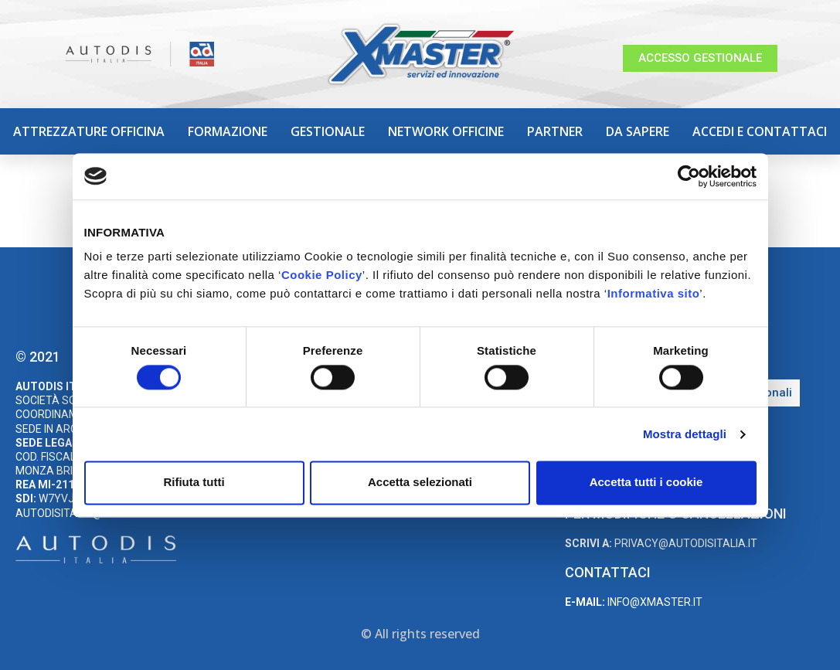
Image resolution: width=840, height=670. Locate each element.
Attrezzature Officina (89, 131)
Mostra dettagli (684, 433)
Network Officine (446, 131)
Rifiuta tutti (193, 482)
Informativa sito (653, 293)
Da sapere (637, 131)
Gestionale (328, 131)
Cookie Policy (321, 274)
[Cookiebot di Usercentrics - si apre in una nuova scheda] (689, 176)
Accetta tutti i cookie (646, 482)
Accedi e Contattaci (759, 131)
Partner (555, 131)
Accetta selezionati (420, 482)
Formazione (227, 131)
